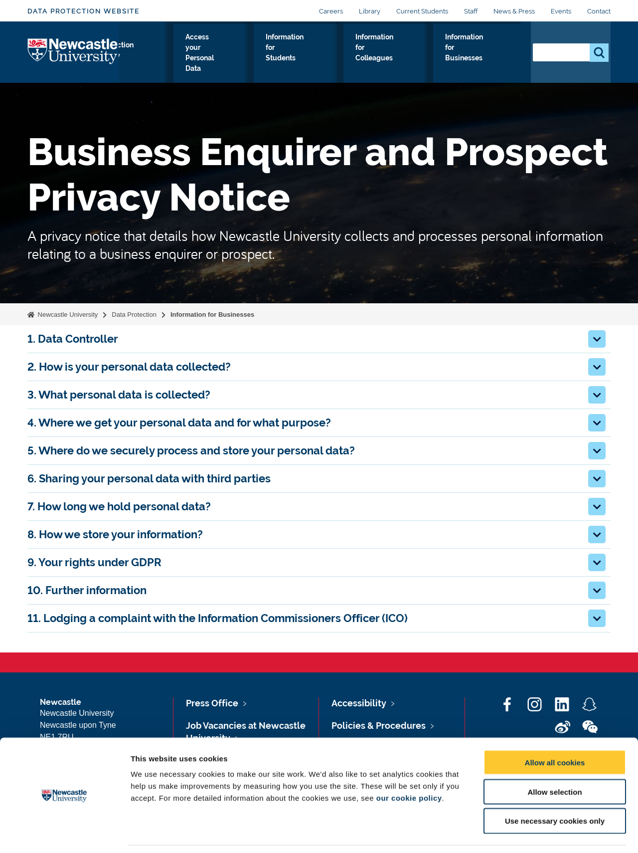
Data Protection (134, 314)
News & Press (514, 11)
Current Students (422, 11)
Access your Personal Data (232, 54)
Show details (523, 833)
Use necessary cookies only (555, 789)
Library (369, 11)
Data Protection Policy (154, 60)
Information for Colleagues (395, 54)
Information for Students (313, 54)
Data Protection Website (83, 11)
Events (561, 11)
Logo (73, 58)
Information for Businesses (480, 54)
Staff (471, 11)
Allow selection (554, 760)
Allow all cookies (555, 730)
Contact (599, 11)
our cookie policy (409, 766)
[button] (597, 339)
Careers (331, 11)
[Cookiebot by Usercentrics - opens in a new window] (64, 833)
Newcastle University (67, 314)
